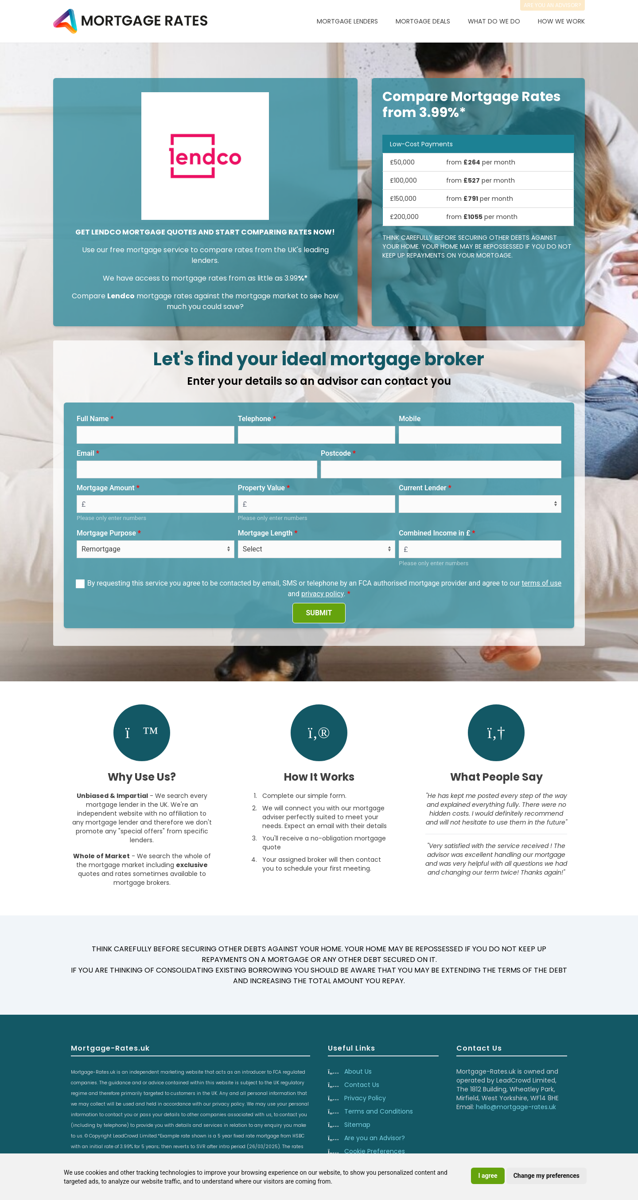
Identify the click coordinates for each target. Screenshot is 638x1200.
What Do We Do (494, 21)
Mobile (409, 418)
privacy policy (322, 594)
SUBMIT (319, 613)
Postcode (336, 453)
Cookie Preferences (374, 1151)
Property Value (261, 488)
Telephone (254, 418)
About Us (358, 1071)
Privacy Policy (365, 1098)
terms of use (542, 583)
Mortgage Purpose (106, 533)
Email (85, 453)
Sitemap (357, 1124)
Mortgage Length (265, 533)
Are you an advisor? (552, 5)
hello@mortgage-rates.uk (516, 1106)
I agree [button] (487, 1175)
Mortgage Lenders (347, 21)
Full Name (93, 418)
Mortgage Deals (423, 21)
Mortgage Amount (106, 488)
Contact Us (361, 1084)
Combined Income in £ (434, 533)
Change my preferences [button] (547, 1175)
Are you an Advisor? (374, 1138)
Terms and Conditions (378, 1111)
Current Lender (422, 488)
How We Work (561, 21)
